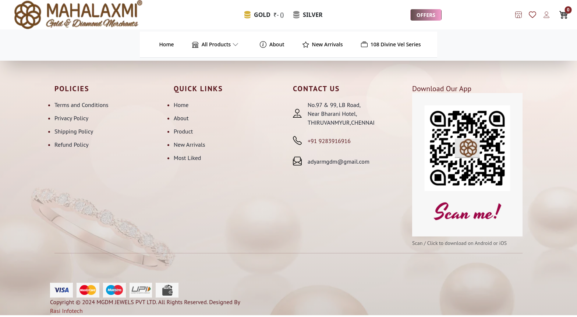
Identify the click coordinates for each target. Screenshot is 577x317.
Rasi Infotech (66, 312)
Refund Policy (71, 146)
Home (181, 106)
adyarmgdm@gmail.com (338, 163)
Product (183, 132)
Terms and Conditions (81, 106)
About (181, 119)
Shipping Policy (73, 132)
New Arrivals (189, 146)
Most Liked (187, 159)
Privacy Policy (71, 119)
